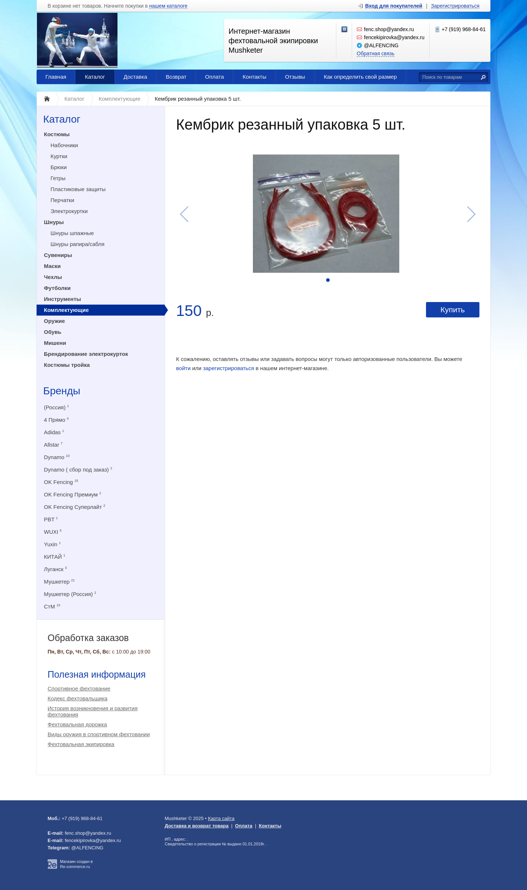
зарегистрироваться (228, 368)
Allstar (53, 445)
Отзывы (295, 77)
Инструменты (62, 299)
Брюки (59, 167)
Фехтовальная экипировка (81, 744)
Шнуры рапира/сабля (77, 244)
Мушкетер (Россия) (70, 594)
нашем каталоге (168, 6)
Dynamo (57, 457)
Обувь (52, 332)
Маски (52, 266)
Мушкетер (59, 581)
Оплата (214, 77)
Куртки (59, 156)
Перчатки (62, 200)
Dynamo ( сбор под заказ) (78, 469)
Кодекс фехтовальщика (78, 698)
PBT (51, 519)
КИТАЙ (54, 557)
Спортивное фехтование (79, 688)
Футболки (57, 288)
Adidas (54, 432)
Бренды (61, 390)
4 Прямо (56, 420)
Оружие (54, 321)
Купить (453, 309)
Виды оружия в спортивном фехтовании (99, 734)
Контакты (254, 77)
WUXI (52, 532)
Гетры (58, 178)
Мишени (55, 343)
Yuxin (52, 544)
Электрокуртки (69, 211)
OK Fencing (61, 482)
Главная (55, 77)
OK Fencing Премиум (72, 494)
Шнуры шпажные (72, 233)
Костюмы (57, 134)
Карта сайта (221, 818)
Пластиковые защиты (78, 189)
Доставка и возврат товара (197, 825)
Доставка (135, 77)
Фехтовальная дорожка (77, 724)
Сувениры (58, 255)
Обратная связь (376, 53)
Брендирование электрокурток (86, 354)
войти (183, 368)
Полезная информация (97, 674)
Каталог (95, 77)
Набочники (64, 145)
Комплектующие (66, 310)
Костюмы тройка (67, 365)
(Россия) (56, 407)
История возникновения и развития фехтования (93, 711)
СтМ (52, 606)
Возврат (176, 77)
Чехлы (53, 277)
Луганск (55, 569)
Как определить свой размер (360, 77)
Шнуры (54, 222)
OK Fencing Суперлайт (74, 507)
